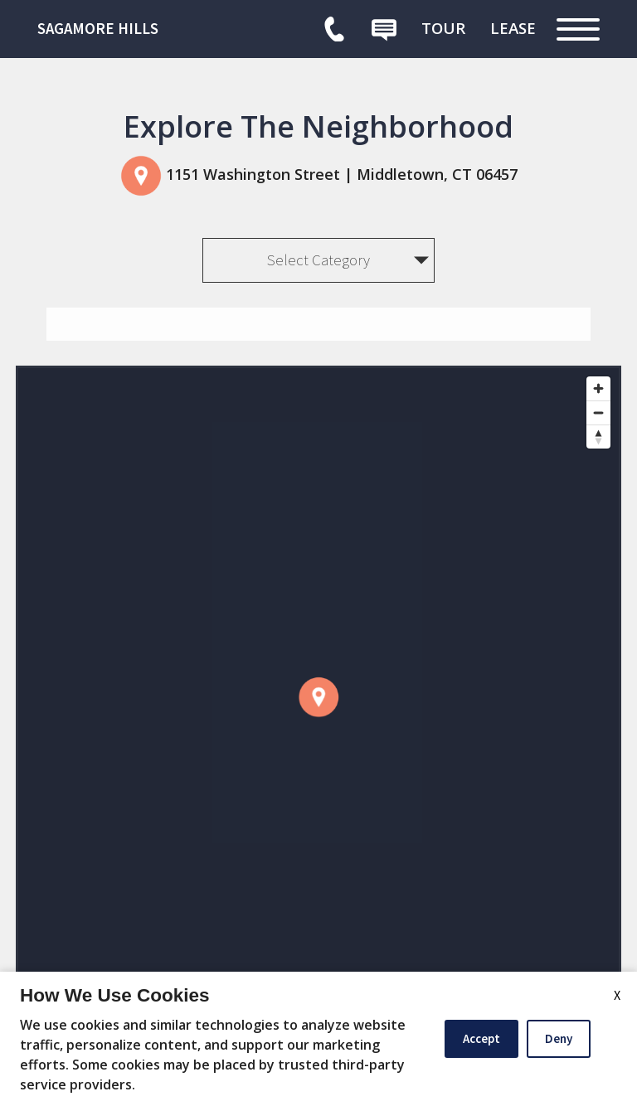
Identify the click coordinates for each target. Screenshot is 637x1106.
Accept (481, 1038)
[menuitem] (443, 27)
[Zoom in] (598, 388)
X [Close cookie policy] (617, 995)
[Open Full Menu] (578, 29)
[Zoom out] (598, 412)
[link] (161, 29)
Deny (558, 1038)
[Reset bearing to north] (598, 436)
